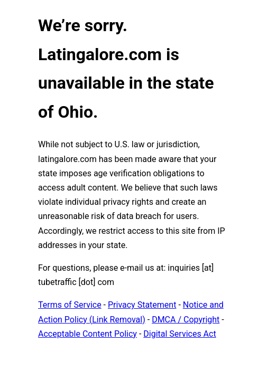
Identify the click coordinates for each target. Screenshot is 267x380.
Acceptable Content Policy (87, 334)
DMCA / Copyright (185, 320)
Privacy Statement (142, 305)
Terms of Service (70, 305)
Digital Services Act (179, 334)
